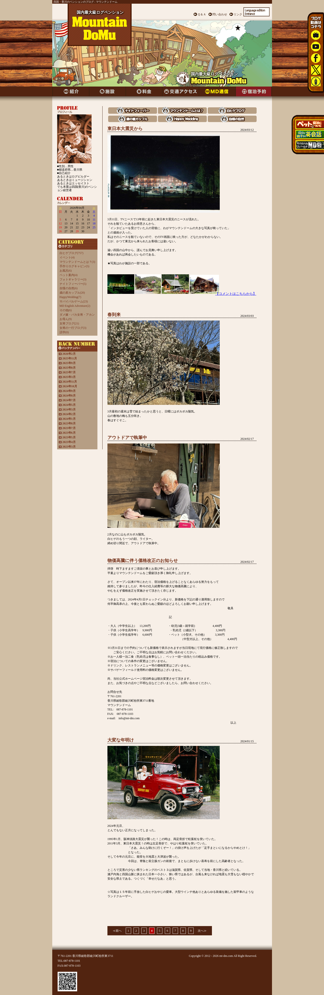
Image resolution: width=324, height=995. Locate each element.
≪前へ (117, 930)
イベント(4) (67, 257)
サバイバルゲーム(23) (74, 301)
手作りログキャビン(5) (74, 266)
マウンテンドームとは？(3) (77, 262)
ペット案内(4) (69, 275)
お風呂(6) (66, 270)
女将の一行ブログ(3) (73, 328)
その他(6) (66, 310)
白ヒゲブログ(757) (72, 253)
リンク (237, 14)
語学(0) (64, 332)
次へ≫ (202, 930)
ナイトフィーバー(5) (73, 284)
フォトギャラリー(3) (73, 279)
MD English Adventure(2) (75, 306)
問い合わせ (219, 14)
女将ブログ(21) (69, 323)
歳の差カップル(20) (72, 292)
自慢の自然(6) (69, 288)
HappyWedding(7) (70, 297)
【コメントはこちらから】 (235, 294)
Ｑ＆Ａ (202, 14)
